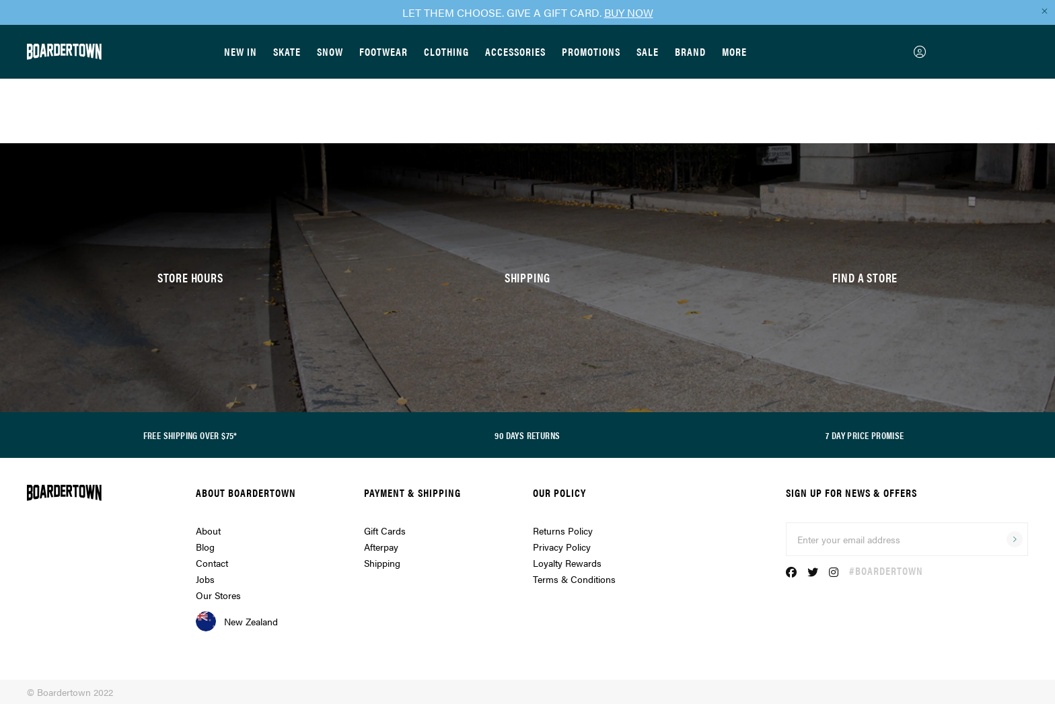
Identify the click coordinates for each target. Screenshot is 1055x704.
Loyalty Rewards (567, 563)
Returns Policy (563, 530)
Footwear (383, 51)
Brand (690, 51)
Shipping (382, 563)
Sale (647, 51)
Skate (287, 51)
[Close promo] (1044, 11)
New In (240, 51)
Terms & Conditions (574, 579)
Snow (330, 51)
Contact (212, 563)
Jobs (205, 579)
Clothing (446, 51)
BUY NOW (628, 12)
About (208, 530)
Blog (205, 546)
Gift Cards (385, 530)
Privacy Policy (562, 546)
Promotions (591, 51)
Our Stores (218, 595)
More (734, 51)
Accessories (515, 51)
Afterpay (381, 546)
